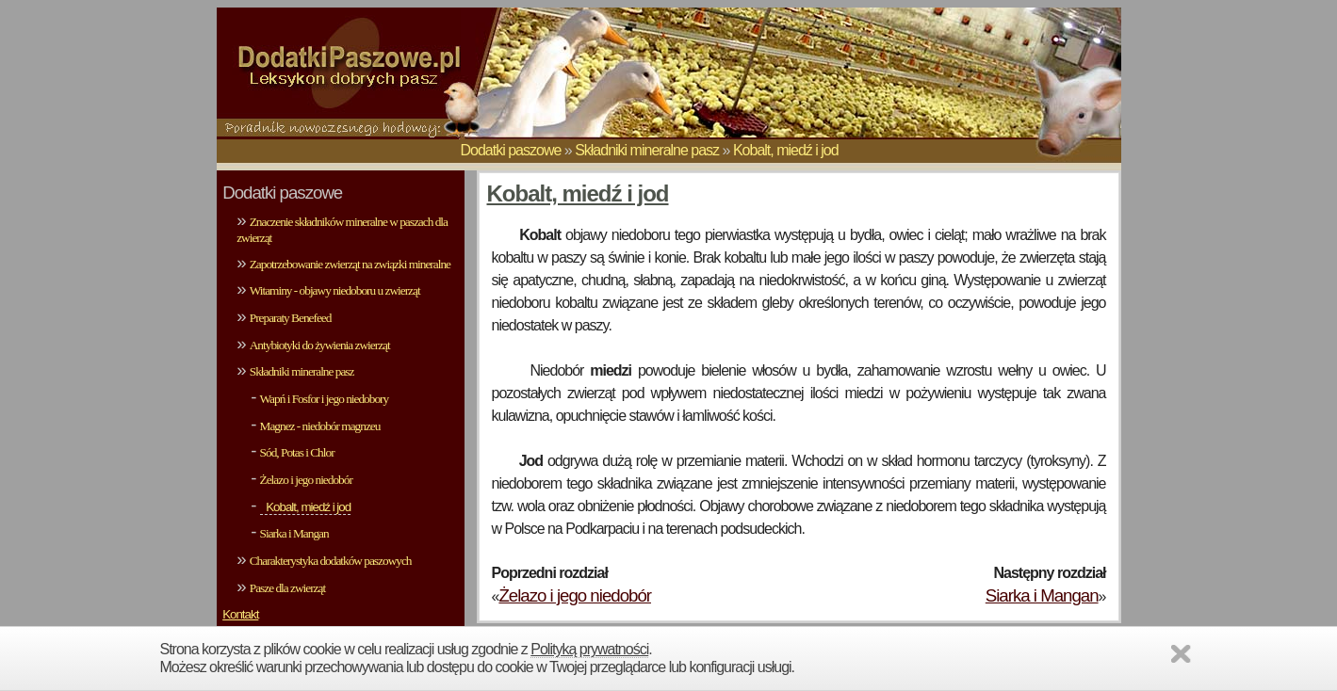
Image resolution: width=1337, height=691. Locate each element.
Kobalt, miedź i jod (786, 150)
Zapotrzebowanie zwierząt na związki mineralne (350, 264)
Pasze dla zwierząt (287, 588)
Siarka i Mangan (294, 533)
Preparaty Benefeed (291, 318)
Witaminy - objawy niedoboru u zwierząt (335, 290)
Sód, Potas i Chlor (297, 452)
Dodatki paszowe (511, 150)
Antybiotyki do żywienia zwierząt (320, 345)
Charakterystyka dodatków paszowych (331, 561)
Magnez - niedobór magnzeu (320, 426)
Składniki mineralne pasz (647, 150)
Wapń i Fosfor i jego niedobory (324, 399)
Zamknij (1184, 656)
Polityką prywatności (589, 649)
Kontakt (240, 614)
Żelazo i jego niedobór (306, 480)
